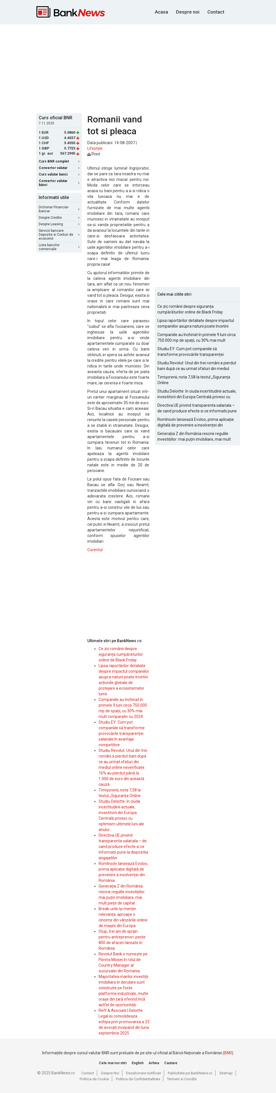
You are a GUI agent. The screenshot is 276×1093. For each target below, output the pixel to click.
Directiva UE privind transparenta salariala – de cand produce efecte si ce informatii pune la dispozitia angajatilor (123, 846)
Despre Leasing (59, 224)
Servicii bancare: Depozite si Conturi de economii (59, 235)
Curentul (95, 549)
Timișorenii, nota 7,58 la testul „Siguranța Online (193, 380)
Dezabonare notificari (143, 1073)
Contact (215, 12)
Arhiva (154, 1063)
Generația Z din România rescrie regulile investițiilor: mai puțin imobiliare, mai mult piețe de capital (194, 436)
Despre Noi (110, 1073)
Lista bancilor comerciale (59, 247)
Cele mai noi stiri (113, 1063)
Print (93, 154)
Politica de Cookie (94, 1079)
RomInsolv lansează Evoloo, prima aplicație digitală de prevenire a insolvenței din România (195, 422)
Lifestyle (95, 148)
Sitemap (226, 1073)
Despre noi (187, 12)
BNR (228, 1053)
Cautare (170, 1063)
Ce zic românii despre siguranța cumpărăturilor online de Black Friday (121, 654)
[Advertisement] (156, 68)
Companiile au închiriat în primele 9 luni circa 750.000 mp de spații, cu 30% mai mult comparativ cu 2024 (196, 337)
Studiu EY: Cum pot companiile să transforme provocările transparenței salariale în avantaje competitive (122, 733)
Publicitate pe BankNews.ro (190, 1073)
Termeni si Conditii (182, 1079)
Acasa (161, 12)
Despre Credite (59, 218)
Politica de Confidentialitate (138, 1079)
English (138, 1063)
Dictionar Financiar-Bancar (59, 209)
